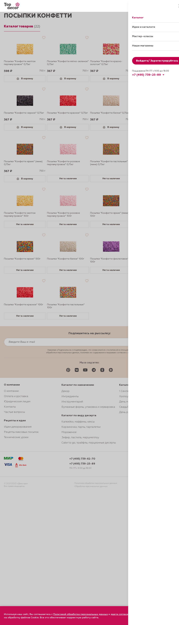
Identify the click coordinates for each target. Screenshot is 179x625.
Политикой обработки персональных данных (80, 614)
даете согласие (120, 614)
